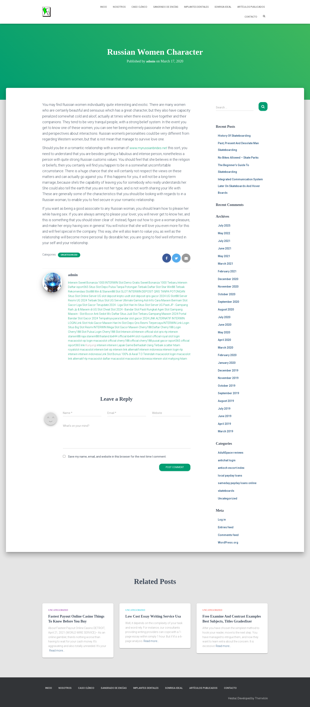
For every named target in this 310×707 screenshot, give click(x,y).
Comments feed (228, 535)
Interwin (73, 282)
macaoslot (87, 349)
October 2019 (226, 385)
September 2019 (228, 393)
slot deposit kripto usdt (116, 295)
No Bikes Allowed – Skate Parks (238, 157)
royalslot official (151, 336)
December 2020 (228, 279)
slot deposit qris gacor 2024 (148, 295)
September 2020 (228, 301)
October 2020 (226, 294)
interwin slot (159, 358)
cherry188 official (128, 340)
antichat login (226, 460)
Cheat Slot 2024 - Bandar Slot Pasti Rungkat (130, 309)
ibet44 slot (134, 336)
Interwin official (143, 331)
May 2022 (224, 233)
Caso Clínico (139, 7)
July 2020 (224, 317)
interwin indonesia (150, 349)
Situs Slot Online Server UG (84, 295)
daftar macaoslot (114, 358)
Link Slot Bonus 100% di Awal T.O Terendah (128, 354)
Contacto (251, 16)
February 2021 (227, 271)
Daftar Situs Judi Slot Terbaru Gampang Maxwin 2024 (145, 313)
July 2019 (224, 408)
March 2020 (225, 347)
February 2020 (227, 355)
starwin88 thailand (97, 336)
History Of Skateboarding (234, 135)
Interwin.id (127, 331)
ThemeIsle (261, 698)
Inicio (103, 7)
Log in (222, 519)
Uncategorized (69, 255)
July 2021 (224, 241)
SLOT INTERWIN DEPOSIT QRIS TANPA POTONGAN (153, 291)
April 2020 (224, 339)
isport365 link (76, 345)
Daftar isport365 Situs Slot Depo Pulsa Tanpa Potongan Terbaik (107, 287)
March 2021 (225, 263)
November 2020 (228, 286)
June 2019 (224, 416)
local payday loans (230, 475)
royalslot (73, 349)
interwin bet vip (103, 349)
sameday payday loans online (237, 483)
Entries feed (225, 527)
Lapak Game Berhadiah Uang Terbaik (140, 345)
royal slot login (170, 336)
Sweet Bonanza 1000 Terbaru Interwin (163, 282)
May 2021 (224, 256)
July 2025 (224, 225)
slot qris (159, 331)
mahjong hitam (177, 358)
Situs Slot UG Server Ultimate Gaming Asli (122, 300)
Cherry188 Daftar (149, 327)
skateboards (226, 490)
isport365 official (178, 340)
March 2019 (225, 431)
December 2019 (228, 370)
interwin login (171, 349)
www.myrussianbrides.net (149, 148)
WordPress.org (228, 542)
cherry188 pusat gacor (153, 340)
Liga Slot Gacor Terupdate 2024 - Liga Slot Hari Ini (107, 304)
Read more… (57, 650)
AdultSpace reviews (230, 452)
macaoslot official (105, 340)
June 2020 (224, 324)
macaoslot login (165, 354)
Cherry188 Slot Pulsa (81, 331)
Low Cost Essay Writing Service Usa (153, 616)
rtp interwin (171, 331)
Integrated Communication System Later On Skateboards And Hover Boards (240, 186)
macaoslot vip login (80, 340)
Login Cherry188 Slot (108, 331)
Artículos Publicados (251, 7)
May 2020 (224, 332)
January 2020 (226, 362)
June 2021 (224, 248)
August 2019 (226, 400)
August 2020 (226, 309)
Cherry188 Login (171, 327)
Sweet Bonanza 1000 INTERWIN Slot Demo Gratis (109, 282)
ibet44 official (118, 336)
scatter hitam (172, 345)
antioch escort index (231, 467)
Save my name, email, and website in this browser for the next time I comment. (117, 456)
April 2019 (224, 423)
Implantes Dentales (196, 7)
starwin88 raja (77, 336)
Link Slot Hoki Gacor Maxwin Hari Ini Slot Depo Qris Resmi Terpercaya (120, 322)
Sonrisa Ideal (223, 7)
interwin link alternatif (126, 349)
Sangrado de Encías (165, 7)
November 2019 (228, 378)
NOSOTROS (119, 7)
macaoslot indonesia (138, 358)
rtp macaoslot (93, 358)
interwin (102, 345)
